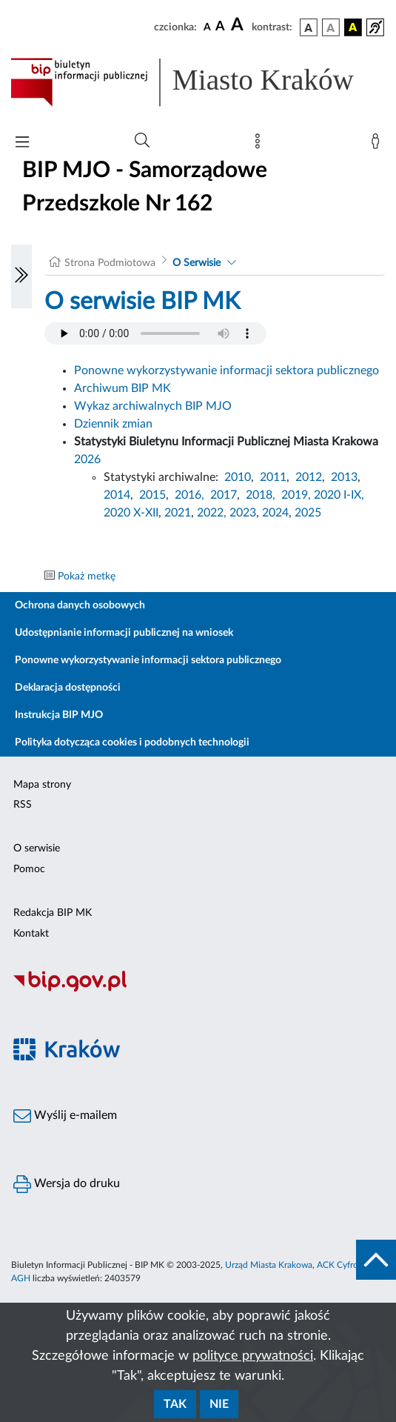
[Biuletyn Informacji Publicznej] (198, 990)
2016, (189, 495)
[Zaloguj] (378, 144)
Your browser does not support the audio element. (155, 333)
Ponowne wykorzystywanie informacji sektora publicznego (226, 370)
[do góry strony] (376, 1260)
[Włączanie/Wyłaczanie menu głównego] (22, 143)
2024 (275, 513)
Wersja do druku (66, 1184)
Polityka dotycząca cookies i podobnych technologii (132, 742)
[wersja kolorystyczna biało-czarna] (330, 27)
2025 (308, 513)
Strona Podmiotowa (109, 263)
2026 (87, 459)
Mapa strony (42, 785)
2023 (242, 513)
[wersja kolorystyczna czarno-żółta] (353, 27)
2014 (117, 495)
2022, (213, 513)
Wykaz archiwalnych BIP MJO (153, 406)
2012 (308, 477)
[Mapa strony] (260, 144)
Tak (175, 1404)
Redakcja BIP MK (52, 913)
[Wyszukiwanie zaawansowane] (142, 140)
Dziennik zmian (113, 424)
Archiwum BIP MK (122, 388)
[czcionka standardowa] (207, 27)
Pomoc (29, 869)
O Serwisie (196, 263)
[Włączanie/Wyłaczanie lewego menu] (21, 276)
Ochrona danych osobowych (80, 605)
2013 (344, 477)
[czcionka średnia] (220, 27)
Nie (219, 1404)
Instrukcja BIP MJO (59, 715)
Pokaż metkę (86, 576)
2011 (273, 477)
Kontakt (31, 933)
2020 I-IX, (339, 495)
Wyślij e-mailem (65, 1116)
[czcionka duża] (239, 25)
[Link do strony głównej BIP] (198, 82)
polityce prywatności (252, 1356)
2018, (260, 495)
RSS (22, 805)
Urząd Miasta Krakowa (268, 1264)
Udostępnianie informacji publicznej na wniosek (124, 633)
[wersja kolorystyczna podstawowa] (308, 27)
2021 (177, 513)
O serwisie (36, 848)
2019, (296, 495)
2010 (237, 477)
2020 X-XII (131, 513)
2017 (223, 495)
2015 (152, 495)
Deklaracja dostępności (68, 687)
